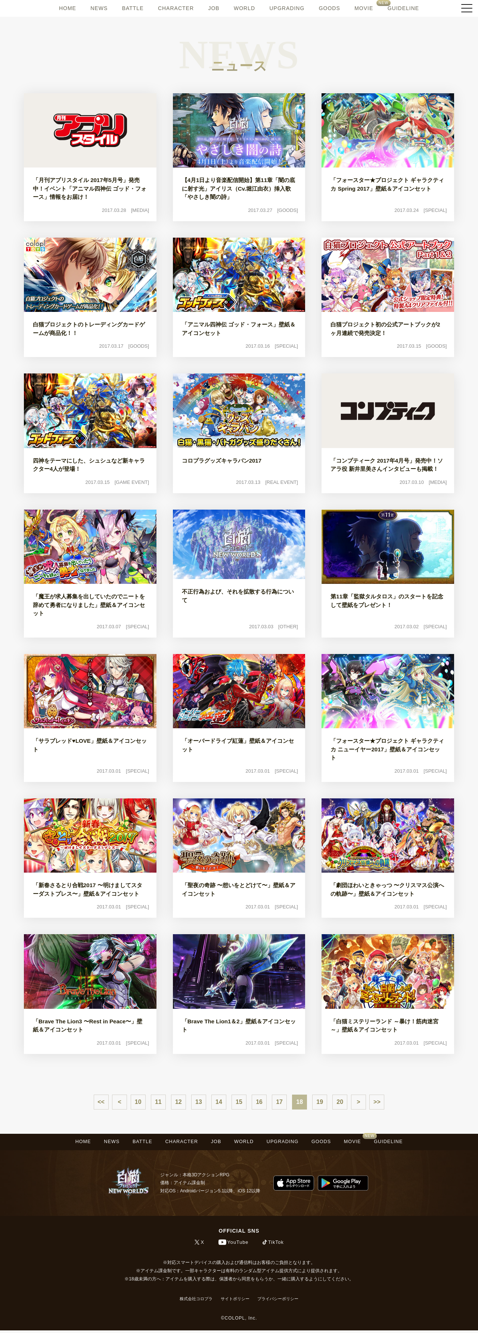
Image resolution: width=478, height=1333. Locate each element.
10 (138, 1102)
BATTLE (133, 8)
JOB (213, 8)
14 (218, 1102)
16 (259, 1102)
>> (377, 1102)
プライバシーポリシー (281, 1301)
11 (158, 1102)
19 (319, 1102)
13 (198, 1102)
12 (178, 1102)
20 (339, 1102)
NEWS (99, 8)
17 (279, 1102)
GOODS (329, 8)
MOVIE (363, 8)
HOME (67, 8)
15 (239, 1102)
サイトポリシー (234, 1301)
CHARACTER (176, 8)
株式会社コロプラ (192, 1301)
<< (101, 1102)
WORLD (244, 8)
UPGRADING (286, 8)
